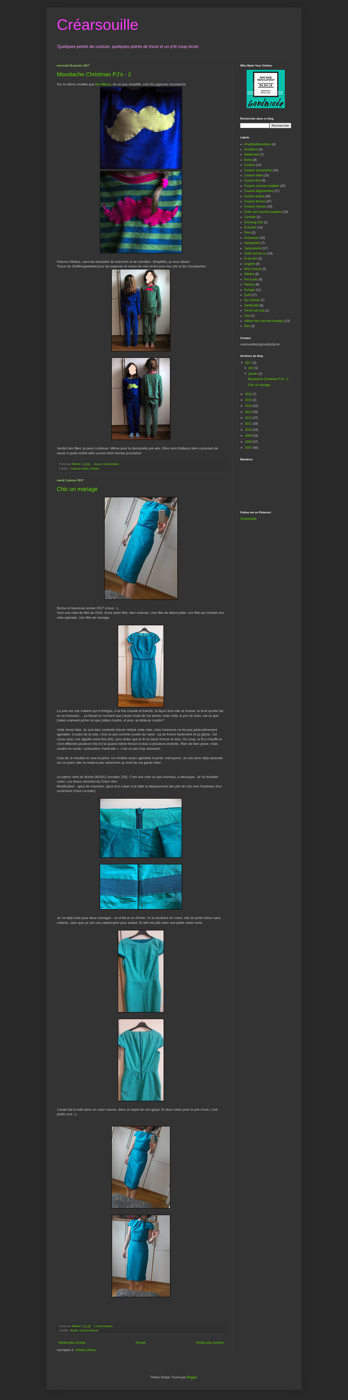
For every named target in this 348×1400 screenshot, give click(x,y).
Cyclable (250, 217)
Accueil (141, 1342)
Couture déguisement (258, 191)
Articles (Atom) (86, 1350)
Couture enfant (80, 468)
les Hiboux (103, 84)
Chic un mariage (77, 489)
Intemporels (252, 243)
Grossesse (251, 238)
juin (251, 368)
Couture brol (252, 180)
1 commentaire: (104, 1326)
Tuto (247, 316)
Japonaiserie (252, 248)
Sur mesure (252, 300)
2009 (249, 435)
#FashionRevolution (257, 144)
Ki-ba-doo (250, 258)
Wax (247, 326)
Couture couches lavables (261, 186)
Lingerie (249, 264)
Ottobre (94, 468)
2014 (249, 406)
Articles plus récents (71, 1342)
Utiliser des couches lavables (264, 321)
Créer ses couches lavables (263, 212)
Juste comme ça (255, 253)
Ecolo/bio (250, 227)
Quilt (247, 295)
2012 (249, 418)
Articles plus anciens (210, 1342)
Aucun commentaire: (107, 463)
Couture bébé (253, 175)
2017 (249, 363)
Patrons (249, 284)
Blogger (191, 1377)
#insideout (251, 149)
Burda (74, 1330)
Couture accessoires (258, 170)
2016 (249, 394)
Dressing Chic (253, 222)
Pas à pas (251, 279)
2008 (249, 442)
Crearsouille (248, 519)
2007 (249, 447)
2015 (249, 400)
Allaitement (251, 154)
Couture (249, 165)
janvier (254, 373)
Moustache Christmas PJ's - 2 (94, 74)
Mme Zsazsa (253, 269)
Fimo (247, 232)
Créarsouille (97, 24)
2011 (249, 423)
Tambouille (251, 305)
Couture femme (88, 1330)
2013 (249, 412)
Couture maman (255, 206)
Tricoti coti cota (254, 310)
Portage (249, 290)
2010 (249, 430)
